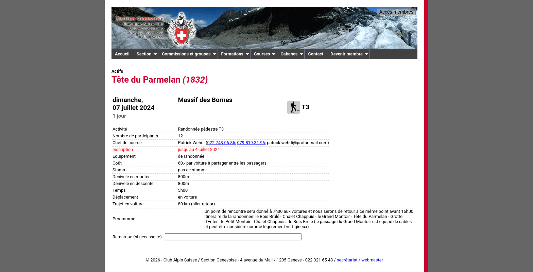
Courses (265, 53)
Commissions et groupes (189, 53)
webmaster (372, 259)
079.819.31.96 (251, 142)
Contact (315, 53)
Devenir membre (349, 53)
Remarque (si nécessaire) (137, 236)
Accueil (122, 53)
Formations (235, 53)
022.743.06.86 (221, 142)
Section (147, 53)
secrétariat (347, 259)
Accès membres (396, 12)
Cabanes (291, 53)
